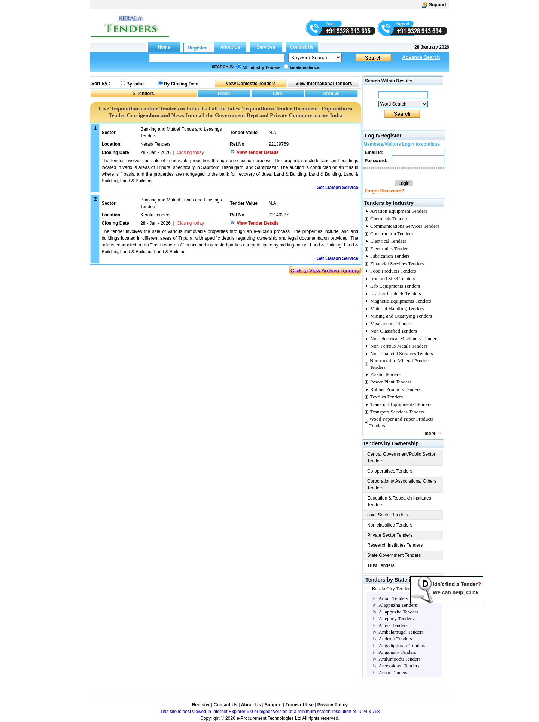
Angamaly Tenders (397, 652)
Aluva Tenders (393, 625)
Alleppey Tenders (396, 618)
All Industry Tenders (261, 67)
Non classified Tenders (389, 525)
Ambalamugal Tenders (401, 632)
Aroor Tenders (392, 672)
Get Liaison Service (337, 187)
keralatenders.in (305, 67)
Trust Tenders (381, 565)
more (429, 433)
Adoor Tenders (393, 598)
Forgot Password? (384, 191)
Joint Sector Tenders (387, 515)
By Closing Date (181, 84)
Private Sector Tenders (389, 535)
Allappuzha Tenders (398, 612)
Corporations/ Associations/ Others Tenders (401, 485)
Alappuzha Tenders (397, 605)
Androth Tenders (395, 638)
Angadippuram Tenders (401, 645)
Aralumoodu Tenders (399, 659)
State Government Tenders (394, 555)
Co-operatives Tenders (389, 471)
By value (136, 84)
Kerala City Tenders (392, 588)
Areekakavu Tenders (398, 665)
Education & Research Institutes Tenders (399, 501)
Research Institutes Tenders (395, 545)
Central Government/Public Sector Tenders (401, 458)
